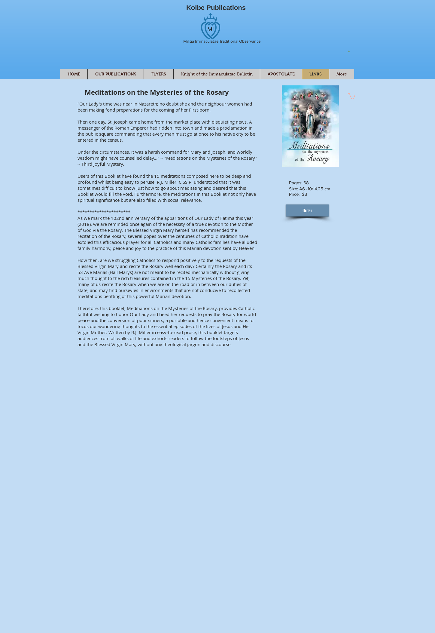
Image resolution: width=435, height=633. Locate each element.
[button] (349, 51)
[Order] (307, 210)
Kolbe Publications (216, 7)
